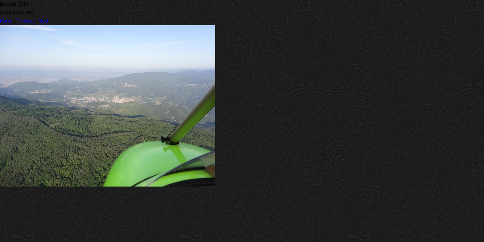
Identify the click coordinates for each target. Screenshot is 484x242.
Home (6, 21)
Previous (25, 21)
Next (43, 21)
